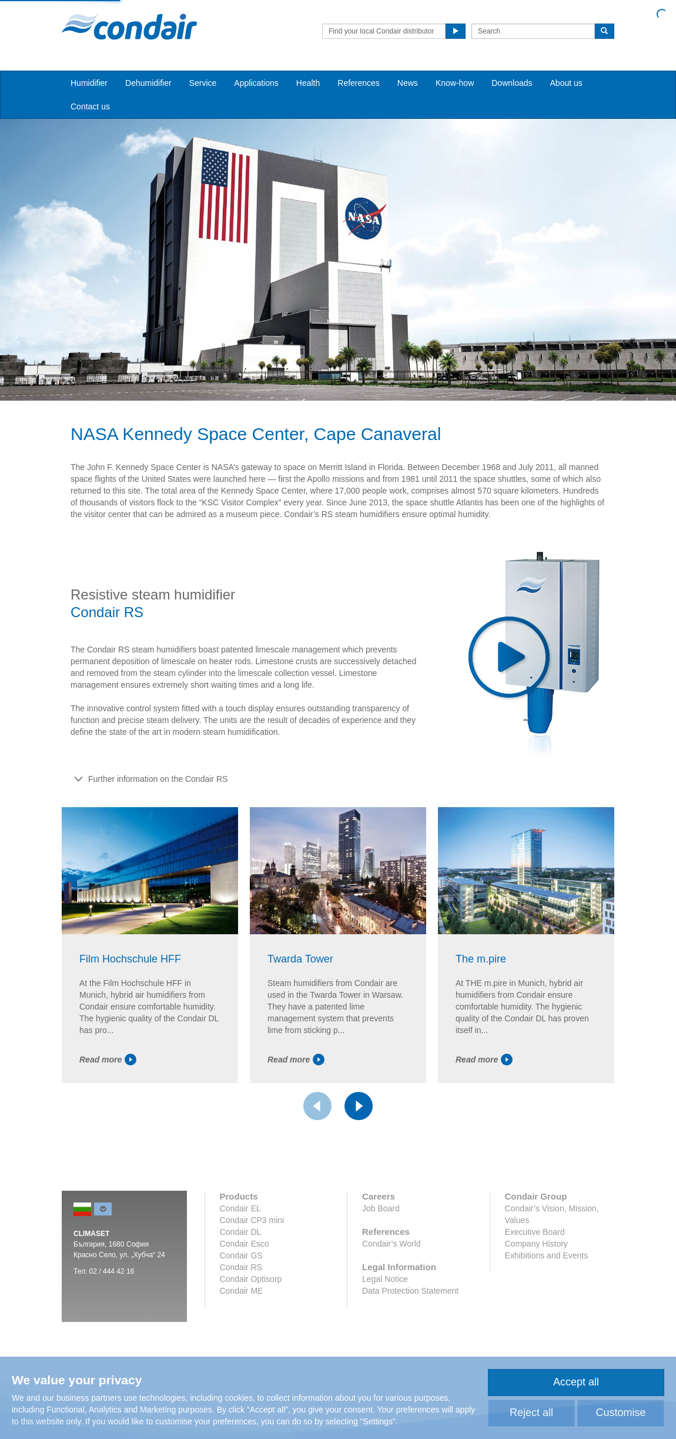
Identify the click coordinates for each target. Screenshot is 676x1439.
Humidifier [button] (89, 83)
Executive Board (535, 1232)
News (407, 83)
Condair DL (241, 1232)
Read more (107, 1059)
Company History (536, 1243)
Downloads (511, 83)
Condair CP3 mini (252, 1220)
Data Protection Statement (410, 1290)
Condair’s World (391, 1243)
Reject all (531, 1412)
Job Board (381, 1208)
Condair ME (241, 1290)
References (358, 83)
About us (566, 83)
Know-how (455, 83)
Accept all (576, 1382)
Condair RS (241, 1267)
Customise (620, 1412)
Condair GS (241, 1255)
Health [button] (308, 83)
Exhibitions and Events (546, 1255)
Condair (129, 26)
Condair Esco (244, 1243)
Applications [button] (256, 83)
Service (203, 83)
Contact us (90, 106)
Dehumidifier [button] (148, 83)
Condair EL (240, 1208)
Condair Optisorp (251, 1279)
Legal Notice (385, 1279)
